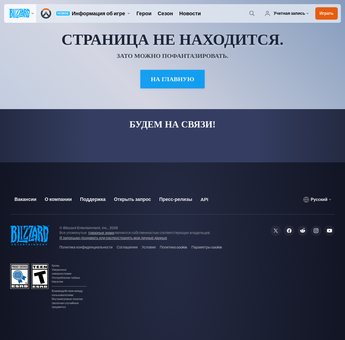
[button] (326, 13)
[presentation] (20, 13)
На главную (172, 79)
